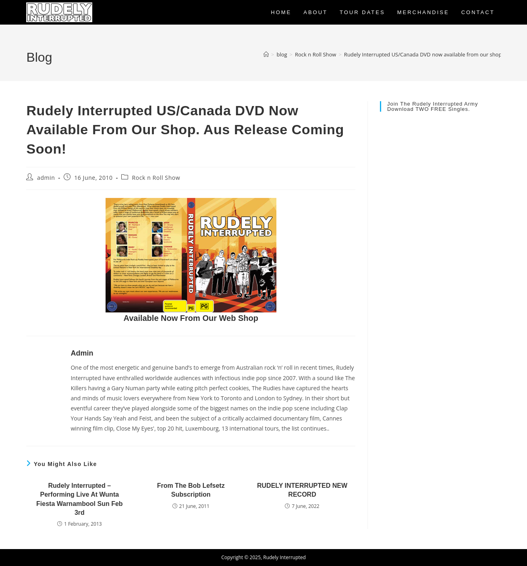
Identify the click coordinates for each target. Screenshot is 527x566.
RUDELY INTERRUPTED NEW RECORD (302, 490)
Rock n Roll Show (156, 177)
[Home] (266, 54)
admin (46, 177)
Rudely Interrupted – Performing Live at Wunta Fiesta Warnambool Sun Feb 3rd (79, 499)
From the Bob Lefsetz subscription (191, 490)
